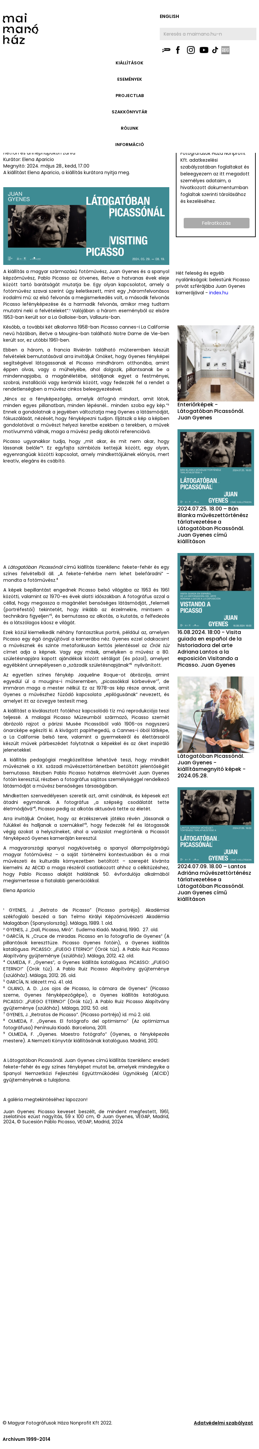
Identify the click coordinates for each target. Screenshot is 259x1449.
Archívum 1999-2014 (26, 1439)
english (169, 16)
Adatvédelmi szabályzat (223, 1423)
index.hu (218, 292)
